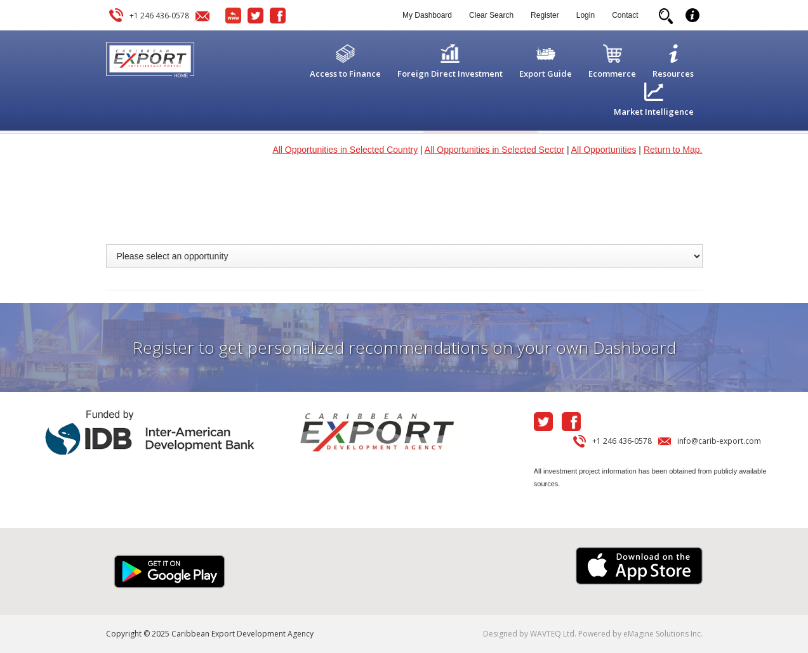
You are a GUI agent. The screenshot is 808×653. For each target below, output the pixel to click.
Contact (625, 15)
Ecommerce (612, 73)
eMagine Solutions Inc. (663, 633)
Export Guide (545, 73)
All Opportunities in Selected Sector (494, 150)
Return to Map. (673, 150)
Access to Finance (345, 73)
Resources (673, 73)
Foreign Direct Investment (450, 73)
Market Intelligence (654, 111)
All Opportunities (604, 150)
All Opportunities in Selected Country (345, 150)
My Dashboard (427, 15)
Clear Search (491, 15)
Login (585, 15)
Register (545, 15)
